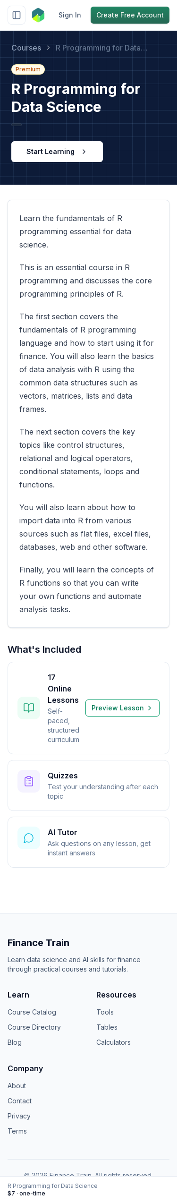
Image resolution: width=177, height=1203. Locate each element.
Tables (107, 1027)
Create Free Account (130, 15)
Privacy (19, 1116)
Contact (20, 1101)
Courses (26, 47)
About (17, 1086)
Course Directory (34, 1027)
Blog (15, 1042)
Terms (17, 1131)
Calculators (113, 1042)
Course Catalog (32, 1012)
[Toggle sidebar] (16, 15)
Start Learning (57, 151)
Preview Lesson (122, 708)
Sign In (70, 15)
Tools (105, 1012)
